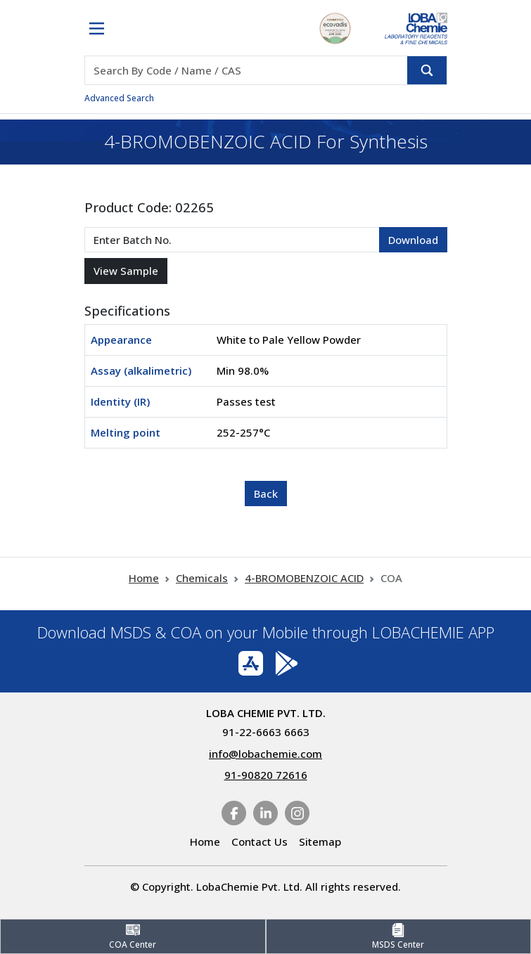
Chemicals (202, 578)
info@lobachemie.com (265, 754)
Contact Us (259, 841)
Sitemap (320, 841)
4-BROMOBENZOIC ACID (304, 578)
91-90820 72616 (265, 775)
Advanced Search (119, 98)
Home (144, 578)
